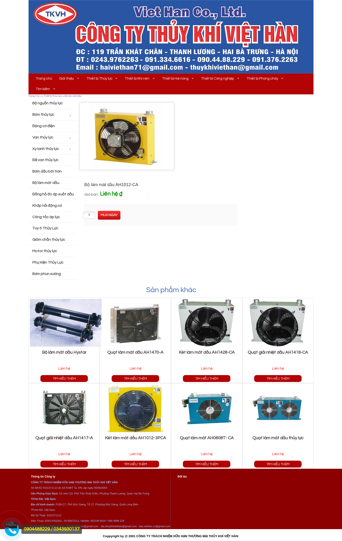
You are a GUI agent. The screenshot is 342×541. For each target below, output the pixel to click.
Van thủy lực (42, 137)
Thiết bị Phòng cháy (262, 78)
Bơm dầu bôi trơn (47, 171)
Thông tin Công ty (43, 476)
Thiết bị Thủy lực (99, 78)
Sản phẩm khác (171, 290)
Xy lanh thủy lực (45, 149)
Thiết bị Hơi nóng (175, 78)
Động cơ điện (43, 126)
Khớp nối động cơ (47, 206)
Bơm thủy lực (43, 114)
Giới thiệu (66, 78)
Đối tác (182, 476)
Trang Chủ (34, 96)
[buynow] (109, 215)
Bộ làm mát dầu (73, 96)
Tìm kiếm (43, 89)
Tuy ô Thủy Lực (45, 228)
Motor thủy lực (44, 251)
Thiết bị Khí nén (137, 78)
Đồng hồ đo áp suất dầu (53, 194)
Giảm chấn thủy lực (48, 240)
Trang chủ (44, 78)
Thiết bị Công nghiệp (217, 78)
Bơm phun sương (46, 274)
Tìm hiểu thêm (64, 378)
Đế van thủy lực (45, 160)
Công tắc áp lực (46, 217)
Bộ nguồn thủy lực (47, 103)
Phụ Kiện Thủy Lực (47, 262)
